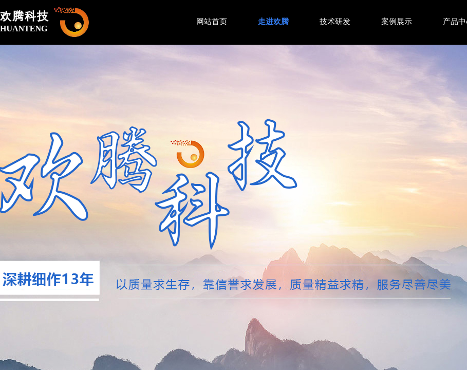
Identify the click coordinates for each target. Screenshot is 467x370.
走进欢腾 (273, 21)
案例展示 (396, 21)
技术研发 (335, 21)
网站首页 (211, 21)
